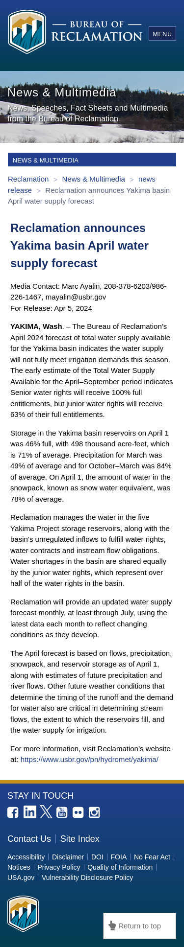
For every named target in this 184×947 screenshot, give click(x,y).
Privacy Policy (58, 867)
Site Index (80, 839)
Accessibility (26, 857)
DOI (97, 857)
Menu (162, 34)
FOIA (119, 857)
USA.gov (20, 877)
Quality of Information (120, 867)
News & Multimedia (94, 179)
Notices (18, 867)
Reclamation (29, 179)
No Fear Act (152, 857)
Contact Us (29, 839)
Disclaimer (68, 857)
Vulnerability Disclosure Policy (87, 877)
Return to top (139, 926)
